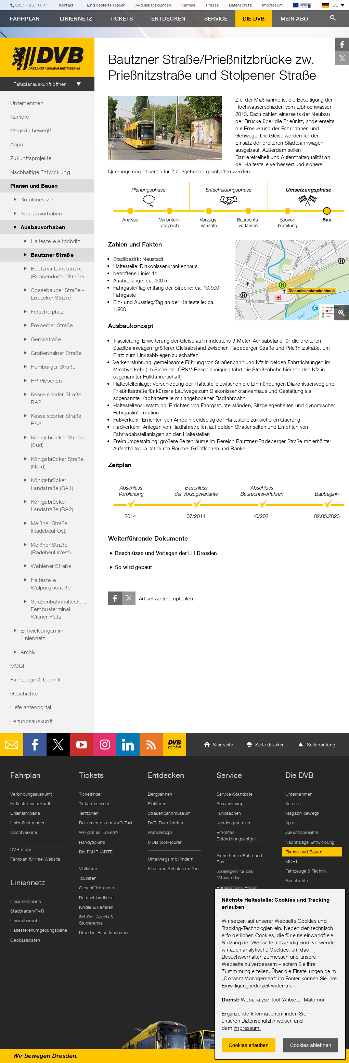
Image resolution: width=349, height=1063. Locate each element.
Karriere (188, 5)
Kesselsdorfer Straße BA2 (56, 398)
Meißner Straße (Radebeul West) (51, 548)
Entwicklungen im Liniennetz (42, 634)
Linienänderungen (28, 822)
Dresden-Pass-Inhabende (104, 932)
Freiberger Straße (52, 325)
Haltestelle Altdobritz (55, 241)
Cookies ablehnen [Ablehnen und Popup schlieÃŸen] (310, 1045)
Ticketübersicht (94, 803)
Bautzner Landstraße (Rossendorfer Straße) (57, 272)
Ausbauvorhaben (43, 227)
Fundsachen (229, 813)
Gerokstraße (46, 339)
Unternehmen (26, 103)
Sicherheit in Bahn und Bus (239, 858)
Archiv (28, 652)
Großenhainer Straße (56, 353)
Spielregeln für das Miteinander (235, 874)
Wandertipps (160, 832)
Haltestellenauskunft (30, 803)
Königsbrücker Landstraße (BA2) (52, 505)
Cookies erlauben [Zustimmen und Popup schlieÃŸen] (249, 1045)
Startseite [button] (223, 744)
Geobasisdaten (25, 940)
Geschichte (24, 693)
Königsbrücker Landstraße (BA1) (52, 484)
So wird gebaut (133, 567)
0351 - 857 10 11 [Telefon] (32, 5)
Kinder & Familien (96, 907)
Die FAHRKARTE (96, 851)
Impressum (246, 1028)
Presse (212, 5)
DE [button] (330, 5)
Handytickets (92, 842)
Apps (16, 144)
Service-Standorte (235, 794)
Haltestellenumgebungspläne (38, 930)
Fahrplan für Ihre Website (35, 859)
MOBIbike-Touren (165, 842)
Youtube (81, 744)
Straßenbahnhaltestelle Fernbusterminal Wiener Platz (59, 609)
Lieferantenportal (30, 707)
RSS (151, 744)
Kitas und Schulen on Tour (174, 868)
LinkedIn (128, 744)
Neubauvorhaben (41, 213)
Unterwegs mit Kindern (170, 859)
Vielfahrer (88, 868)
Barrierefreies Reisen (237, 887)
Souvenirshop (230, 803)
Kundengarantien (233, 822)
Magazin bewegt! (30, 130)
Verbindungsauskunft (31, 794)
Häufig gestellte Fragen (104, 5)
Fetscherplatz (47, 311)
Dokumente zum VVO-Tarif (105, 822)
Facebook (342, 44)
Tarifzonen (89, 813)
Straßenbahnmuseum (169, 813)
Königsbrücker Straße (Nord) (57, 462)
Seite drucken (270, 744)
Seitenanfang (321, 744)
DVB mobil (174, 744)
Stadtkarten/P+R (27, 911)
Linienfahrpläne (25, 813)
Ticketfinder (90, 794)
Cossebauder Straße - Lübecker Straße (57, 294)
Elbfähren (157, 803)
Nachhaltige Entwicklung (40, 172)
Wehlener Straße (51, 566)
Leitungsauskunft (31, 721)
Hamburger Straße (53, 366)
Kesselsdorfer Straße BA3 (56, 419)
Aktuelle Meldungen (153, 5)
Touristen (87, 878)
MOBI (17, 666)
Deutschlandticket (97, 897)
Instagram (104, 744)
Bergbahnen (160, 794)
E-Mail (11, 744)
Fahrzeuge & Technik (35, 679)
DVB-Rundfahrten (165, 822)
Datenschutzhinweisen (267, 1021)
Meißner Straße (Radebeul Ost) (49, 527)
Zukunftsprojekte (30, 158)
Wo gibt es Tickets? (99, 832)
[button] (292, 280)
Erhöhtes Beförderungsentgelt (237, 835)
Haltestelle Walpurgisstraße (50, 583)
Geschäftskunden (96, 887)
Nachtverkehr (23, 832)
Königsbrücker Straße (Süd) (57, 441)
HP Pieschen (46, 380)
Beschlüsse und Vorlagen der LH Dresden (166, 553)
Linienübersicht (25, 920)
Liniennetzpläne (25, 901)
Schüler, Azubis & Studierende (96, 920)
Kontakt (66, 5)
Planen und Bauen (33, 185)
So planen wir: (38, 199)
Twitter (342, 58)
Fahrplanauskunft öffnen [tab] (40, 84)
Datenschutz (240, 5)
